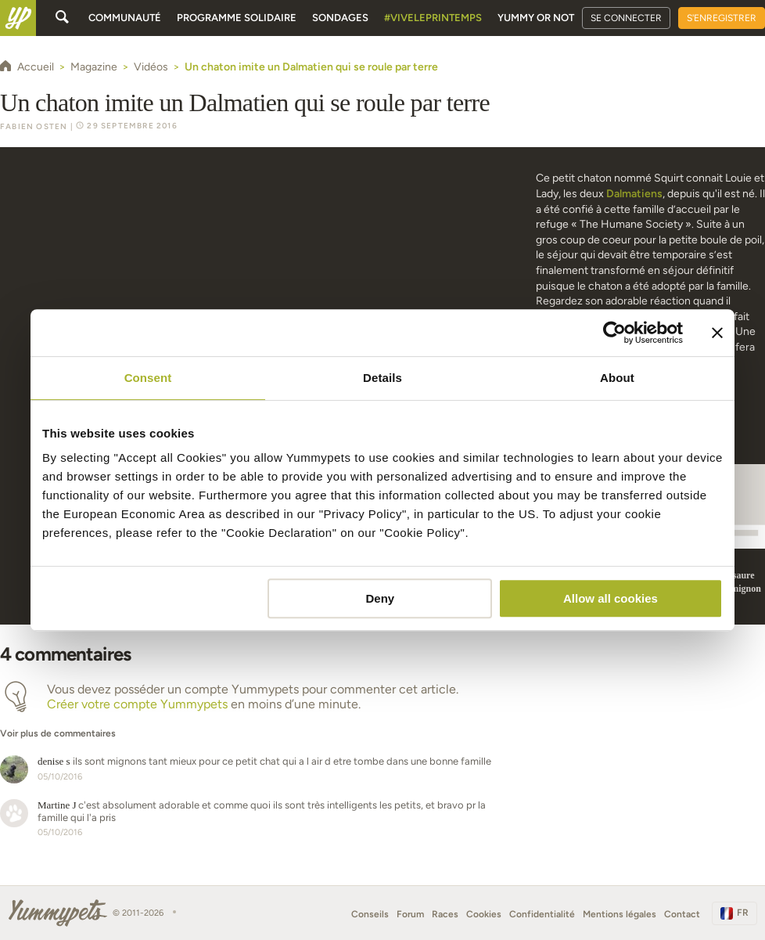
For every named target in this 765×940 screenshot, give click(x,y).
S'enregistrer (721, 18)
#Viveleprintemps (433, 17)
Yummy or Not (535, 17)
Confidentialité (542, 914)
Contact (682, 914)
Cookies (483, 914)
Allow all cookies (610, 598)
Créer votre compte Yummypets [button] (137, 704)
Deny (380, 598)
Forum (410, 914)
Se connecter (626, 18)
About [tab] (617, 377)
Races (445, 914)
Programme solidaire (236, 17)
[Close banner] (717, 332)
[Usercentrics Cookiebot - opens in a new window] (614, 332)
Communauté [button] (124, 17)
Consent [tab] (148, 377)
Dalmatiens (634, 193)
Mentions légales (619, 914)
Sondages (340, 17)
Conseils (370, 914)
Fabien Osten (33, 126)
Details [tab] (382, 377)
